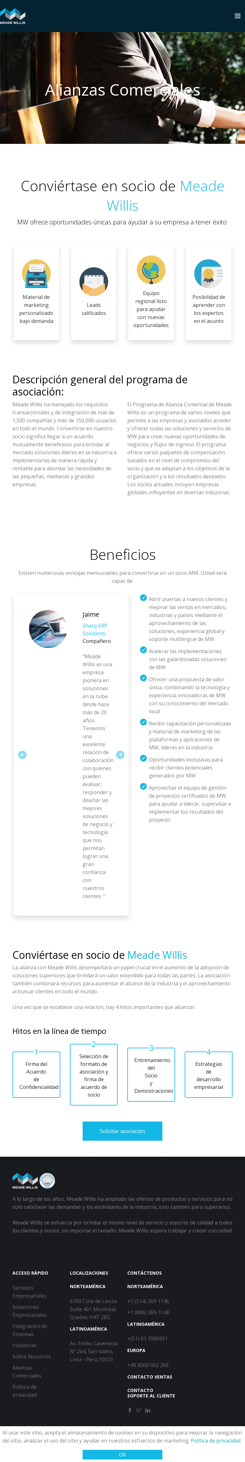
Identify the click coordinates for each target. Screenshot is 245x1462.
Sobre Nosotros (31, 1356)
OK (122, 1454)
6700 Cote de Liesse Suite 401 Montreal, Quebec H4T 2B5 (93, 1309)
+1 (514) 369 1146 (148, 1301)
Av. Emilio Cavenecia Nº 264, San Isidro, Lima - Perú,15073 (93, 1351)
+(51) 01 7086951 (147, 1338)
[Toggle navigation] (237, 16)
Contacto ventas (149, 1377)
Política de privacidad (215, 1440)
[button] (22, 755)
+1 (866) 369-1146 (148, 1312)
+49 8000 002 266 (148, 1365)
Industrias (24, 1345)
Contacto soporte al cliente (151, 1393)
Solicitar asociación (122, 1131)
